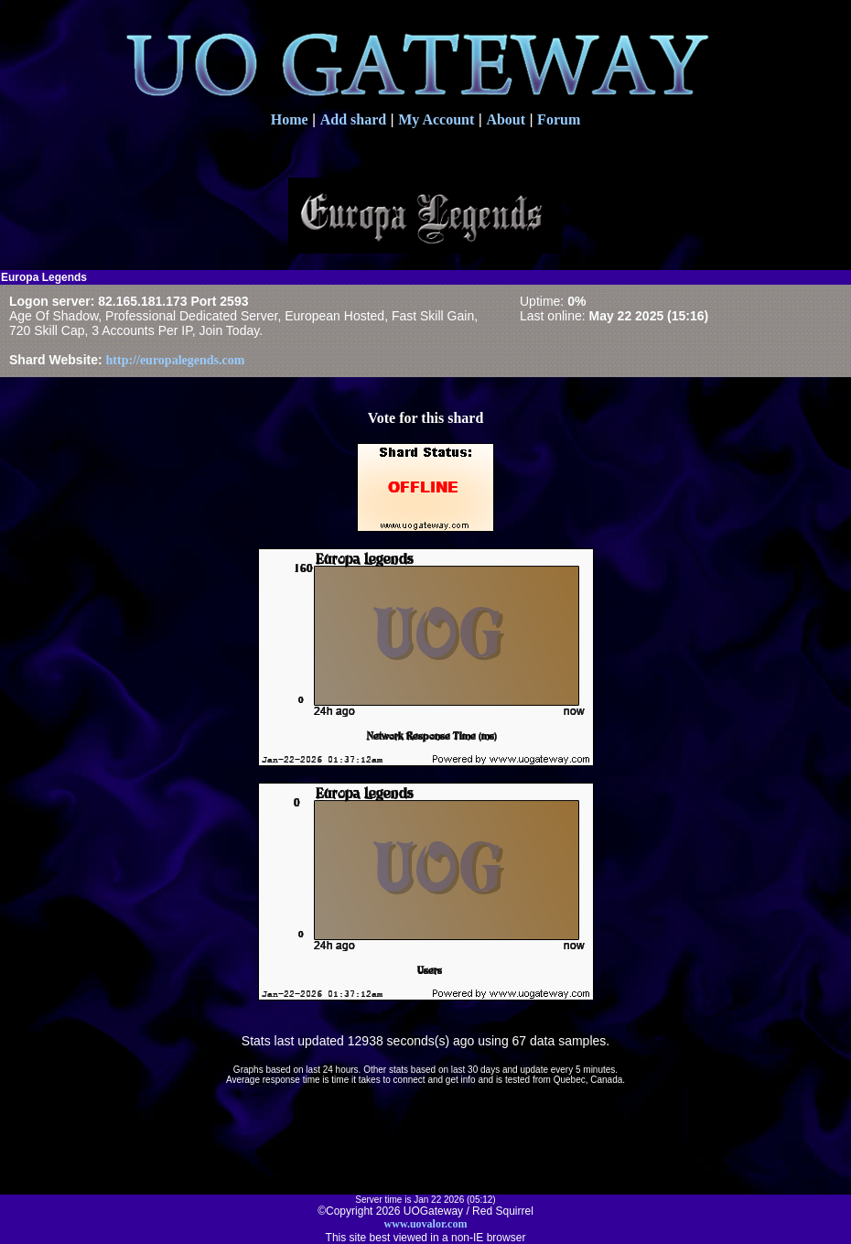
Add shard (353, 119)
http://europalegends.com (175, 360)
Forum (558, 119)
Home (289, 119)
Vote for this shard (426, 418)
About (505, 119)
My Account (436, 119)
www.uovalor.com (426, 1223)
